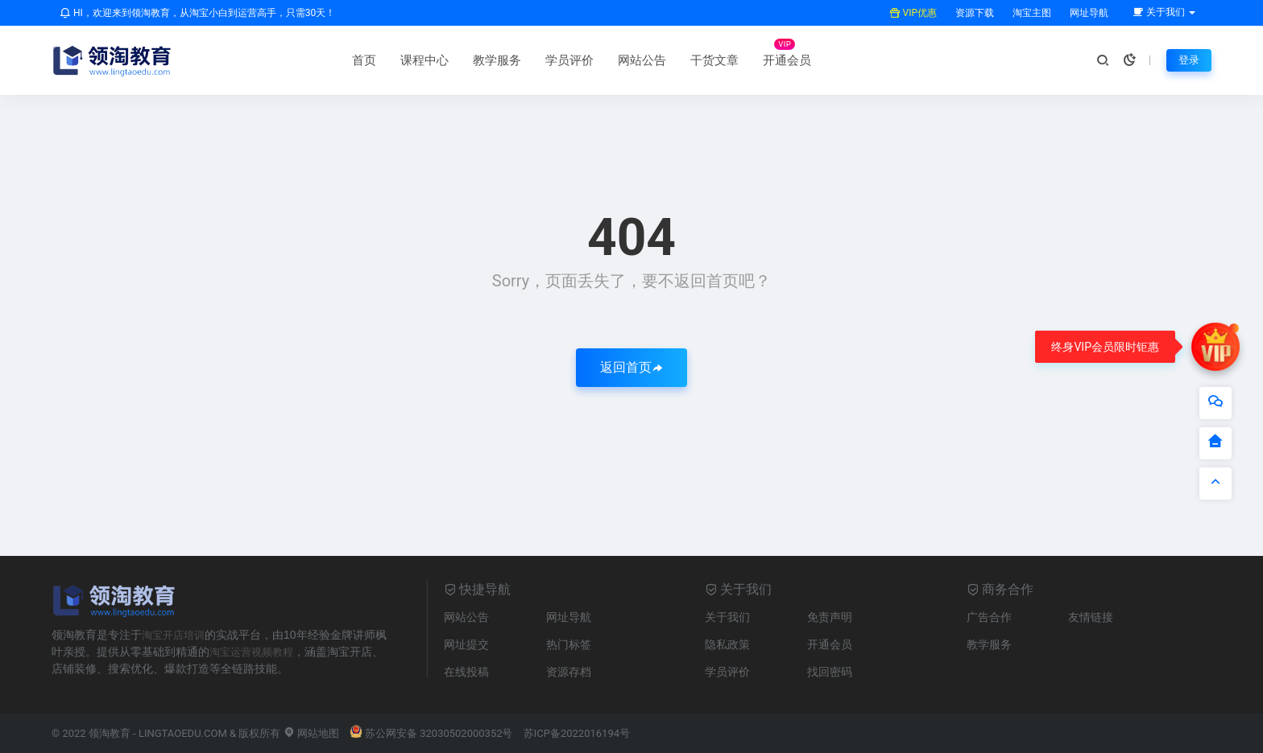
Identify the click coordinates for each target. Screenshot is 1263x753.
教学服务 (361, 60)
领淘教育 (109, 733)
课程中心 (288, 60)
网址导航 (1087, 13)
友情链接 (1090, 617)
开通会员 (651, 60)
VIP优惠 (913, 13)
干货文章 (578, 60)
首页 (228, 60)
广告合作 (989, 617)
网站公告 (506, 60)
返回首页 (631, 367)
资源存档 (568, 671)
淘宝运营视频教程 (266, 651)
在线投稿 (466, 671)
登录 (1188, 60)
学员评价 (433, 60)
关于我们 (727, 617)
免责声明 (829, 617)
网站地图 (311, 733)
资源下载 (973, 13)
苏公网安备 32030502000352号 (431, 733)
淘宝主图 (1030, 13)
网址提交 (466, 644)
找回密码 (829, 671)
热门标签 (568, 644)
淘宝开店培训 (175, 634)
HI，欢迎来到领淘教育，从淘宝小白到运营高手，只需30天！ (197, 13)
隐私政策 (727, 644)
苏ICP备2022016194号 (577, 733)
